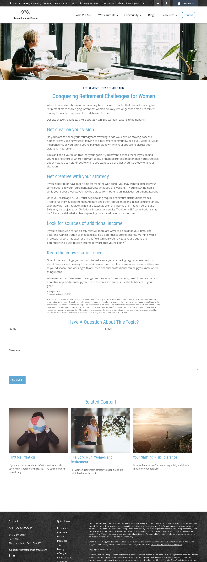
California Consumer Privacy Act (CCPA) (177, 542)
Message (14, 350)
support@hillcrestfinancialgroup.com (124, 3)
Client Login (186, 3)
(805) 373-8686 (89, 3)
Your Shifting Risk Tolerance (155, 457)
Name (12, 328)
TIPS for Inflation (22, 457)
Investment (63, 532)
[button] (83, 14)
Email (108, 328)
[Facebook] (166, 3)
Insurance (62, 540)
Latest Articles (64, 557)
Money (60, 549)
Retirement (63, 528)
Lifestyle (61, 553)
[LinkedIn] (157, 3)
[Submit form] (17, 380)
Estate (60, 536)
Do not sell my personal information (166, 544)
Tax (59, 544)
